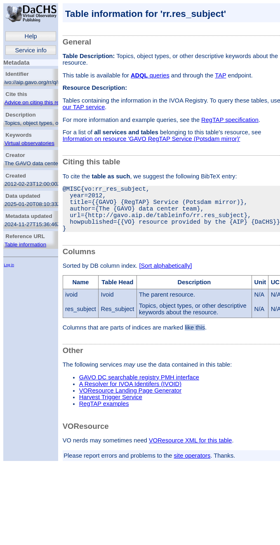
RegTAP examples (104, 415)
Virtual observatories (29, 143)
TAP (220, 75)
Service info (31, 50)
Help (31, 36)
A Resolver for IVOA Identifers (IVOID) (130, 395)
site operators (192, 467)
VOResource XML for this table (190, 452)
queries (150, 75)
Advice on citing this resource (40, 102)
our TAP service (84, 107)
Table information (26, 244)
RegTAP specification (230, 120)
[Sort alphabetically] (165, 277)
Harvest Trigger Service (110, 408)
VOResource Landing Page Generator (130, 402)
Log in (9, 265)
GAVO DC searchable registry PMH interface (139, 389)
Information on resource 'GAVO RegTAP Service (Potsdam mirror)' (151, 139)
